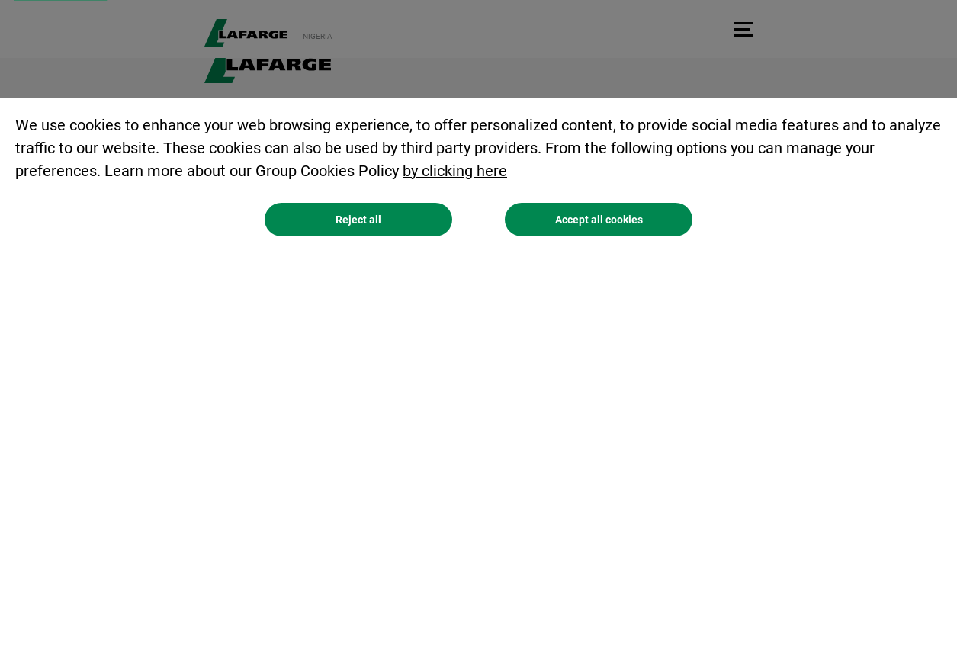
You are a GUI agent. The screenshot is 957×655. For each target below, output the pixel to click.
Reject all (358, 221)
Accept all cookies (599, 221)
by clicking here (455, 172)
